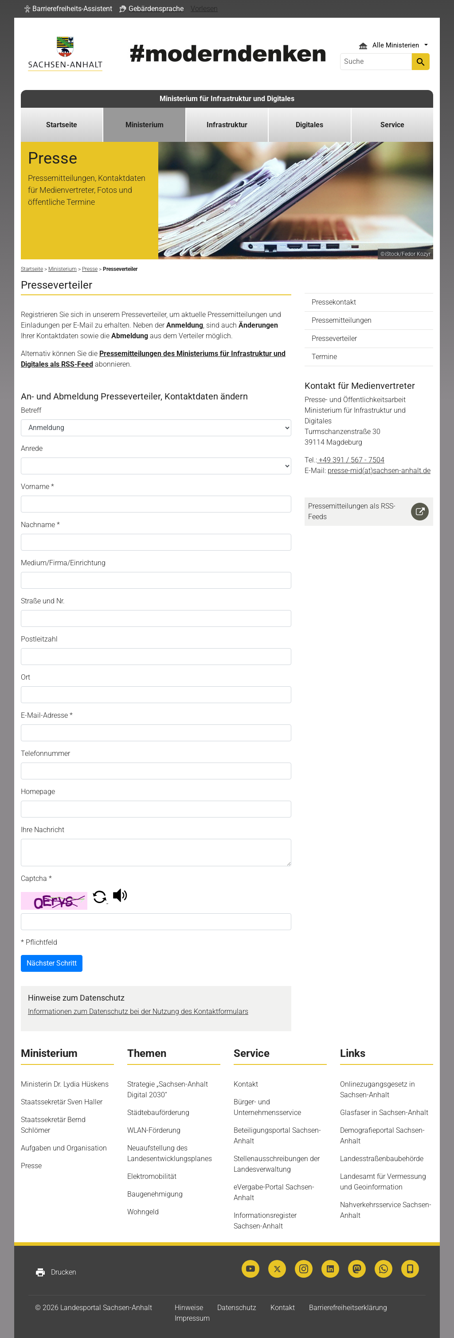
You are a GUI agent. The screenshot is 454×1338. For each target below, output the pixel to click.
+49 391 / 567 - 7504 (351, 460)
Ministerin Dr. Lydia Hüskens (65, 1084)
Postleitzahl (39, 639)
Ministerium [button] (144, 125)
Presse (31, 1166)
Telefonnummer (45, 753)
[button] (68, 9)
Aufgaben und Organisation (64, 1148)
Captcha (36, 878)
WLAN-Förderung (153, 1130)
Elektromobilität (151, 1176)
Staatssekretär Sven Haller (61, 1102)
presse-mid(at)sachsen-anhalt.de (379, 470)
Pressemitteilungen (342, 320)
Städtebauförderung (158, 1112)
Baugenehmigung (155, 1194)
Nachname (40, 524)
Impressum (192, 1318)
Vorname (37, 486)
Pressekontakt (334, 302)
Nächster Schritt (52, 963)
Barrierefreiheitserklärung (348, 1307)
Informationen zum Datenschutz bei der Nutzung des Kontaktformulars (138, 1011)
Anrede (32, 448)
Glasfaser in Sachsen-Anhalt (384, 1112)
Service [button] (392, 125)
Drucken (55, 1272)
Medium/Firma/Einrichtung (63, 563)
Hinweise (189, 1307)
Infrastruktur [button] (227, 125)
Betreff (31, 410)
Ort (25, 677)
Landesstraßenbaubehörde (381, 1158)
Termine (324, 356)
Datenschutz (236, 1307)
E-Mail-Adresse (47, 715)
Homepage (38, 791)
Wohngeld (143, 1212)
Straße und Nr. (43, 601)
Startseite (61, 125)
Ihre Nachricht (42, 829)
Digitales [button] (309, 125)
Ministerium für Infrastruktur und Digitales (227, 98)
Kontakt (246, 1084)
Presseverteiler (334, 338)
